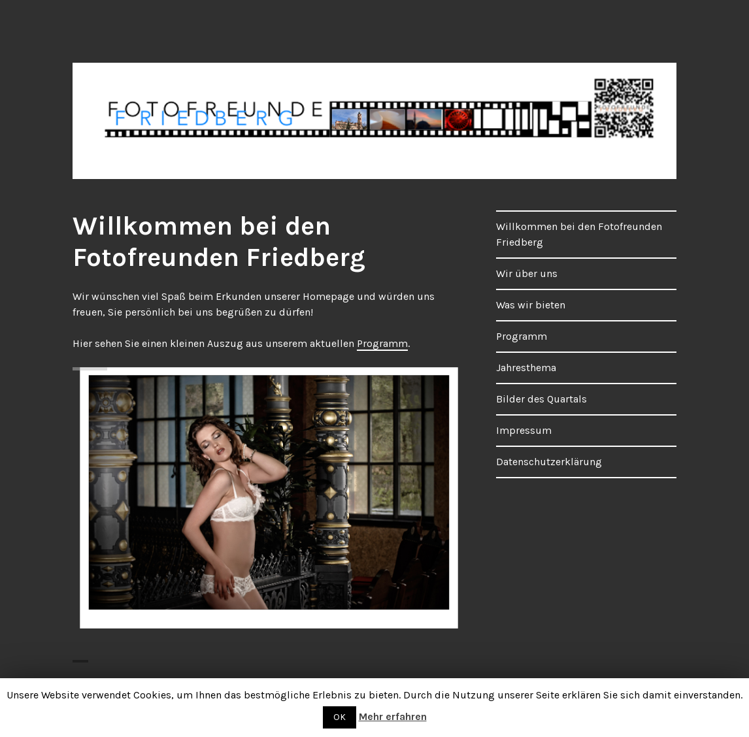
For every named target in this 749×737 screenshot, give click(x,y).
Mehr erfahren (393, 716)
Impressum (524, 430)
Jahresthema (526, 367)
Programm (382, 343)
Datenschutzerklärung (549, 461)
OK (339, 717)
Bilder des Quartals (541, 399)
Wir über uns (527, 273)
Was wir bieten (530, 305)
